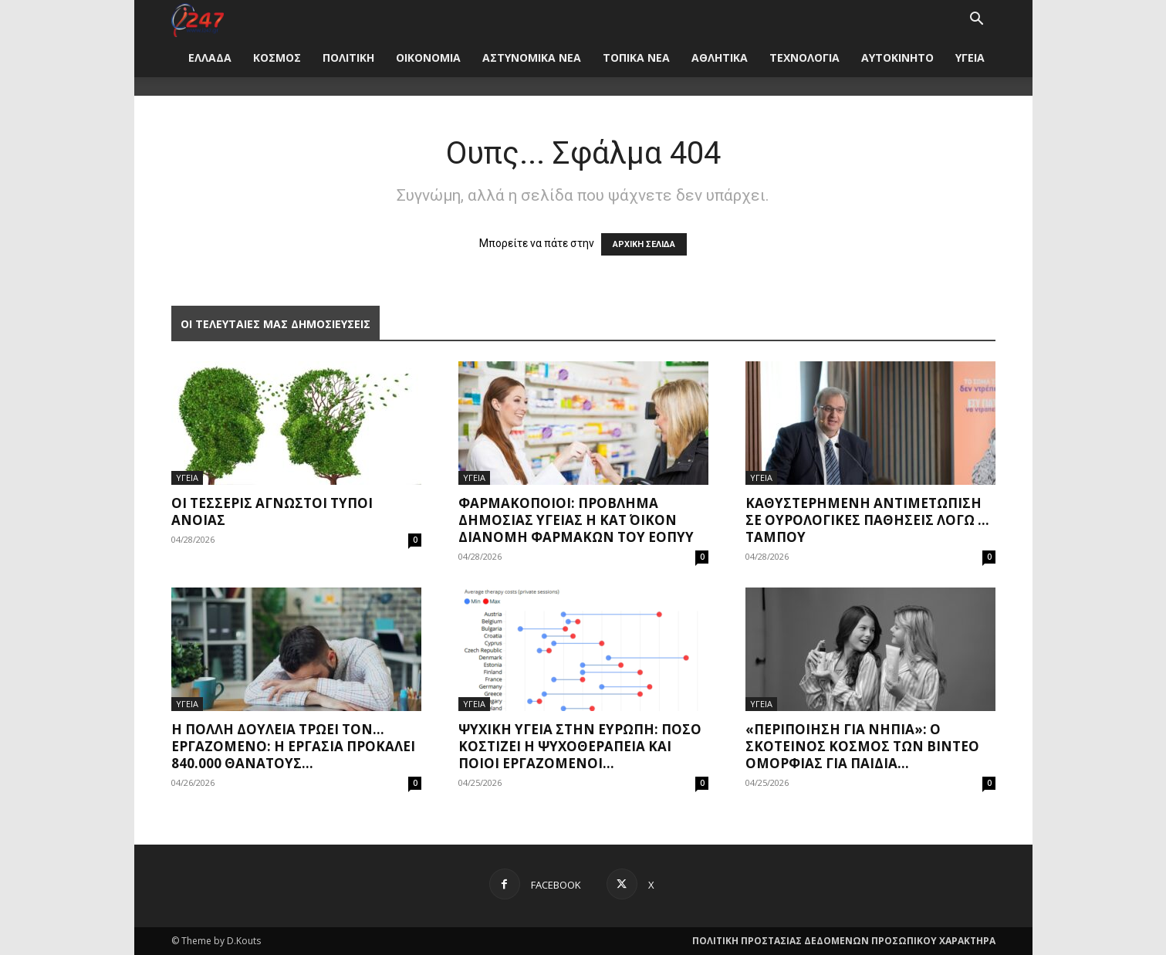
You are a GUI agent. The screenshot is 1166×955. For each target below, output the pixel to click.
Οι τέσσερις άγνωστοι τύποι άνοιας (272, 511)
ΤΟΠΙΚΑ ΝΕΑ (636, 57)
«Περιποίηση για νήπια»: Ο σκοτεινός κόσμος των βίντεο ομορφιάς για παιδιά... (862, 746)
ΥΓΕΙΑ (970, 57)
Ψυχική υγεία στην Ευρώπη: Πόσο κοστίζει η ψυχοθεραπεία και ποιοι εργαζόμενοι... (579, 746)
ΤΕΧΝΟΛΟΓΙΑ (804, 57)
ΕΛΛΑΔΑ (210, 57)
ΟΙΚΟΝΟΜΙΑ (428, 57)
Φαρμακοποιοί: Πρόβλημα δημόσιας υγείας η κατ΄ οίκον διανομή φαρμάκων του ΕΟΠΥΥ (576, 520)
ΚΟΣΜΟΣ (277, 57)
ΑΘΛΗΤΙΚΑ (719, 57)
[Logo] (198, 19)
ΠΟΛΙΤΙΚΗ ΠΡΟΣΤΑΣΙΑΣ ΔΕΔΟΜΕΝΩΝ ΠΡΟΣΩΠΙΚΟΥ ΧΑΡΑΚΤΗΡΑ (843, 940)
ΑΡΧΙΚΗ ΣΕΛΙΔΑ (644, 244)
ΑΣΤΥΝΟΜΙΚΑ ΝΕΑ (531, 57)
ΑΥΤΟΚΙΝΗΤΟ (897, 57)
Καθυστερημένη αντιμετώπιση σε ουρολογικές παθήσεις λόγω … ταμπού (867, 520)
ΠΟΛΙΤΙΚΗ (348, 57)
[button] (976, 20)
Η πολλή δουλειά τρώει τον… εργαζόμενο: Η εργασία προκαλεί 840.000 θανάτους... (293, 746)
